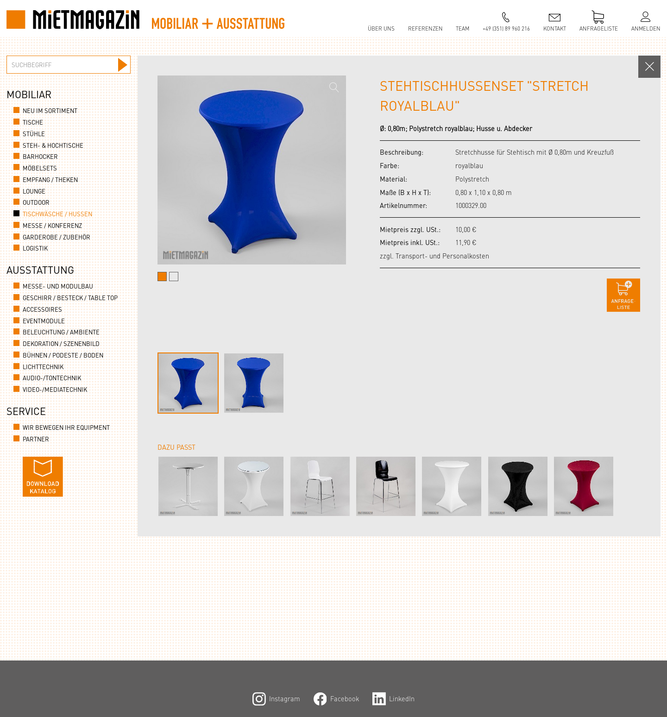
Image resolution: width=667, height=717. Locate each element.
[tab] (162, 276)
